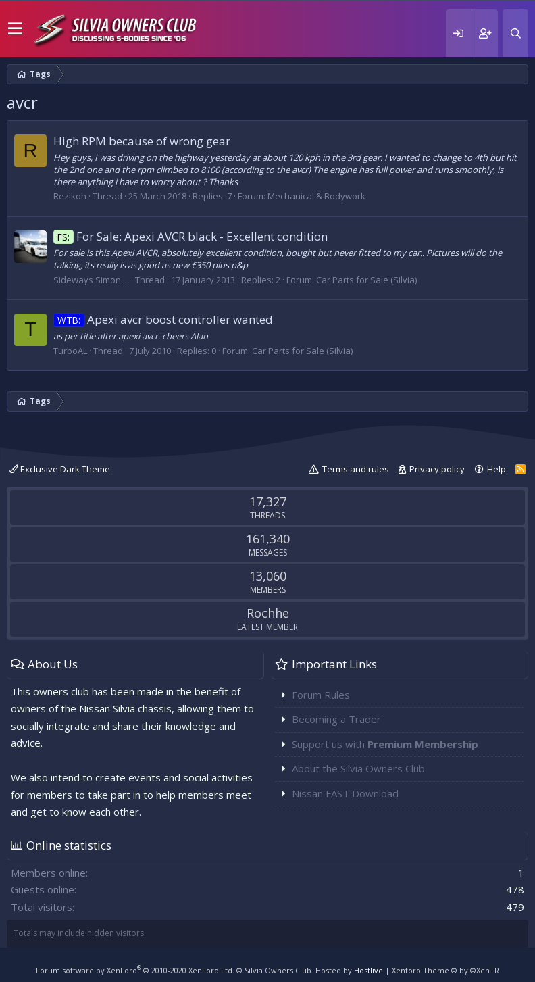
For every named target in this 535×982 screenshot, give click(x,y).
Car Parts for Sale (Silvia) (366, 280)
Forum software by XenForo (135, 970)
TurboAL (70, 351)
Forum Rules (321, 695)
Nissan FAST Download (345, 793)
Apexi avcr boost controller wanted (163, 319)
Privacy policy (437, 469)
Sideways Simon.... (91, 280)
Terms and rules (355, 469)
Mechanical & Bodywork (316, 196)
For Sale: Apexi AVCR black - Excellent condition (190, 236)
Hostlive (368, 970)
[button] (15, 29)
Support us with (385, 744)
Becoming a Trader (336, 719)
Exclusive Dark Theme (59, 469)
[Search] (515, 33)
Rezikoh (69, 196)
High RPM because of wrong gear (141, 141)
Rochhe (268, 613)
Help (496, 469)
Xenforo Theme (445, 970)
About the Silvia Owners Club (358, 768)
